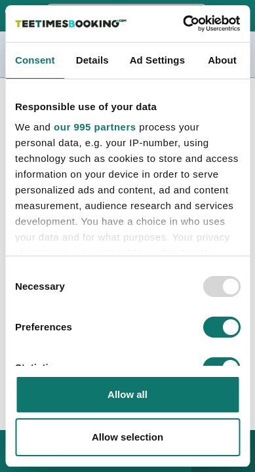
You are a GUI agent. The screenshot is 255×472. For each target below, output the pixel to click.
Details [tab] (92, 60)
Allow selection (127, 436)
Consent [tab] (35, 60)
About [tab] (222, 60)
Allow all (127, 394)
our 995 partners (95, 126)
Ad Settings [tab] (157, 60)
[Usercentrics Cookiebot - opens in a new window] (183, 23)
